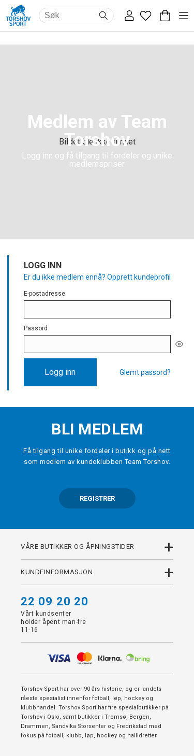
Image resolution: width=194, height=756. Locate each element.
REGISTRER (97, 498)
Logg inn (60, 372)
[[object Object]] (179, 344)
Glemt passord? (145, 372)
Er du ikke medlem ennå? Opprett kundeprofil (97, 277)
